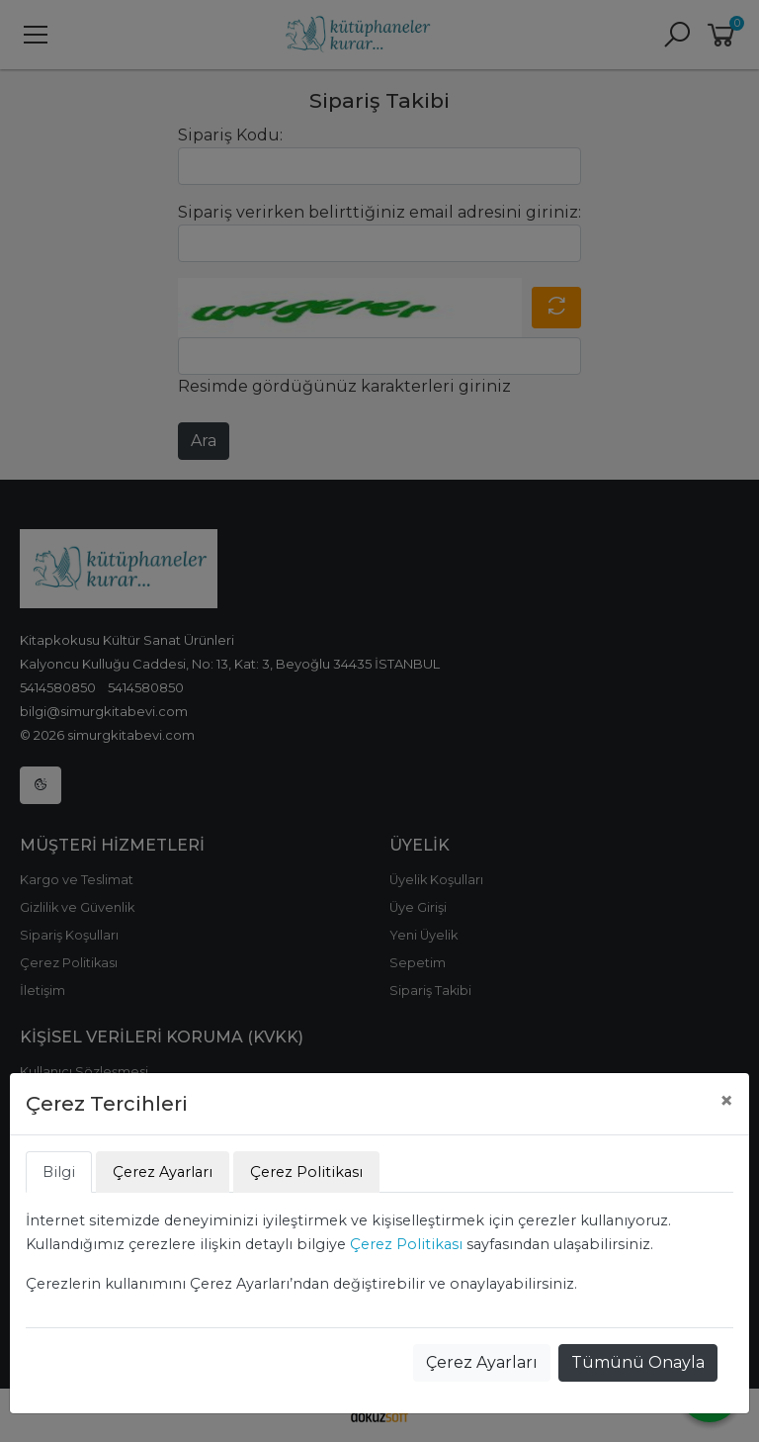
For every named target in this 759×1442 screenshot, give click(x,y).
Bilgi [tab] (58, 1172)
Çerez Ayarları (482, 1362)
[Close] (726, 1100)
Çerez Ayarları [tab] (162, 1172)
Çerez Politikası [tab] (306, 1172)
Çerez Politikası (406, 1244)
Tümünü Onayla (638, 1362)
